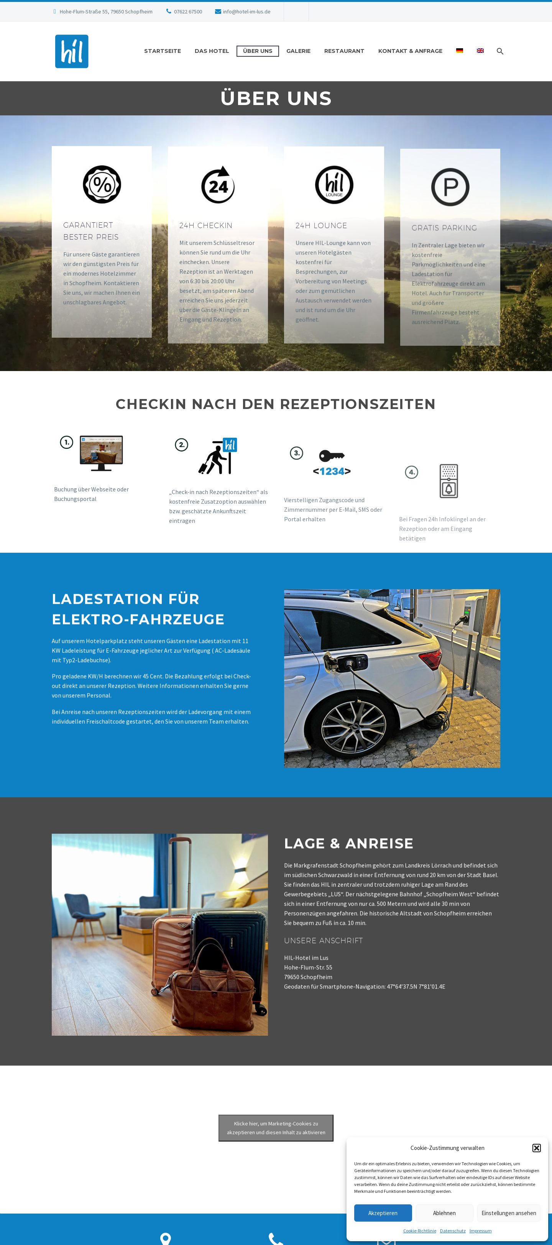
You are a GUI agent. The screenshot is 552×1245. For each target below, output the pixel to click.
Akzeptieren (383, 1213)
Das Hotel (212, 51)
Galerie (298, 51)
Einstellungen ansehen (508, 1213)
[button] (536, 1148)
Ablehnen (444, 1213)
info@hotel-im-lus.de (247, 11)
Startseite (162, 51)
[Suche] (499, 51)
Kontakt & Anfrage (410, 51)
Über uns (258, 51)
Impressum (481, 1231)
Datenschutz (453, 1231)
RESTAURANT (344, 51)
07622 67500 (188, 11)
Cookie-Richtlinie (419, 1231)
